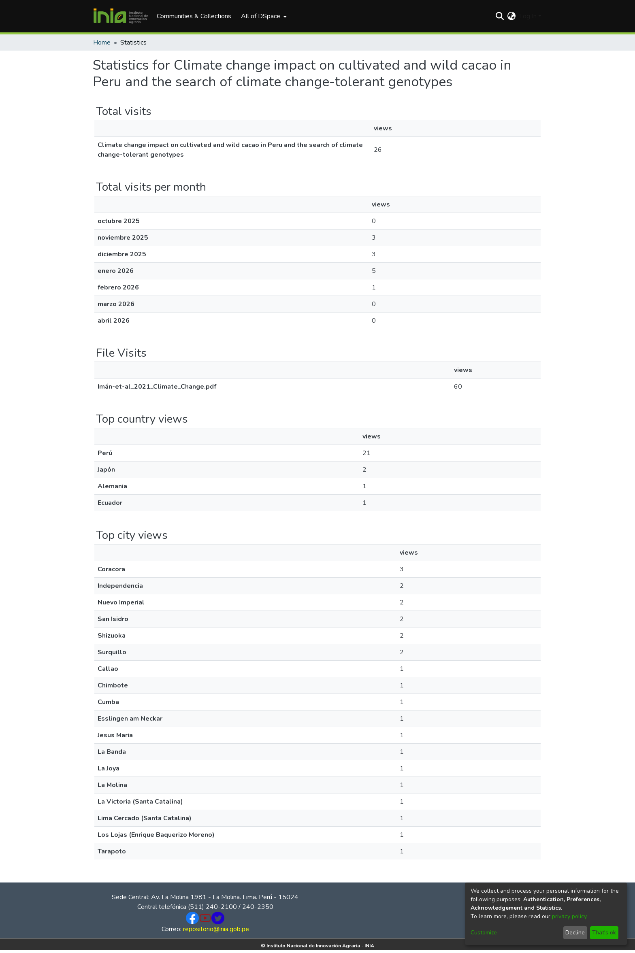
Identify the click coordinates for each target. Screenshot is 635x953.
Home (102, 42)
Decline (575, 932)
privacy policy (569, 916)
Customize (484, 932)
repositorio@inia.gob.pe (216, 929)
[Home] (121, 16)
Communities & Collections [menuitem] (194, 16)
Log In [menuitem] (528, 16)
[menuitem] (263, 16)
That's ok (604, 932)
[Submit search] (500, 16)
